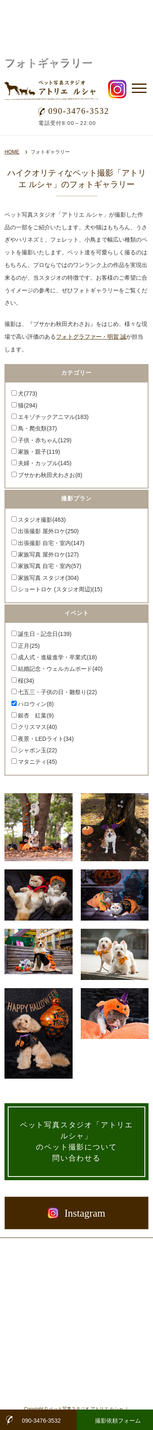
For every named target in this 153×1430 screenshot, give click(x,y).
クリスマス (37, 727)
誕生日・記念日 (44, 634)
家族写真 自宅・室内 (49, 566)
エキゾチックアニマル (53, 417)
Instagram (76, 1213)
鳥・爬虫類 (37, 428)
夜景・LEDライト (45, 738)
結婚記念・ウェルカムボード (60, 668)
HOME (11, 152)
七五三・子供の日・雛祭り (57, 692)
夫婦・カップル (44, 463)
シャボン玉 (37, 750)
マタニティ (37, 761)
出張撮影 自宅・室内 (51, 543)
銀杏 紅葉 (35, 715)
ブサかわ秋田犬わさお (50, 475)
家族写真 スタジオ (48, 578)
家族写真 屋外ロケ (48, 554)
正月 (29, 646)
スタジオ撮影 (42, 519)
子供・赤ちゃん (44, 440)
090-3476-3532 (73, 110)
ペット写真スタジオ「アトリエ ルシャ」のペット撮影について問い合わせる (76, 1141)
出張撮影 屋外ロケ (48, 531)
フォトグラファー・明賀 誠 (91, 336)
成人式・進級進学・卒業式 (57, 657)
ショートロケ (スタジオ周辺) (60, 589)
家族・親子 (39, 451)
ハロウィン (35, 704)
